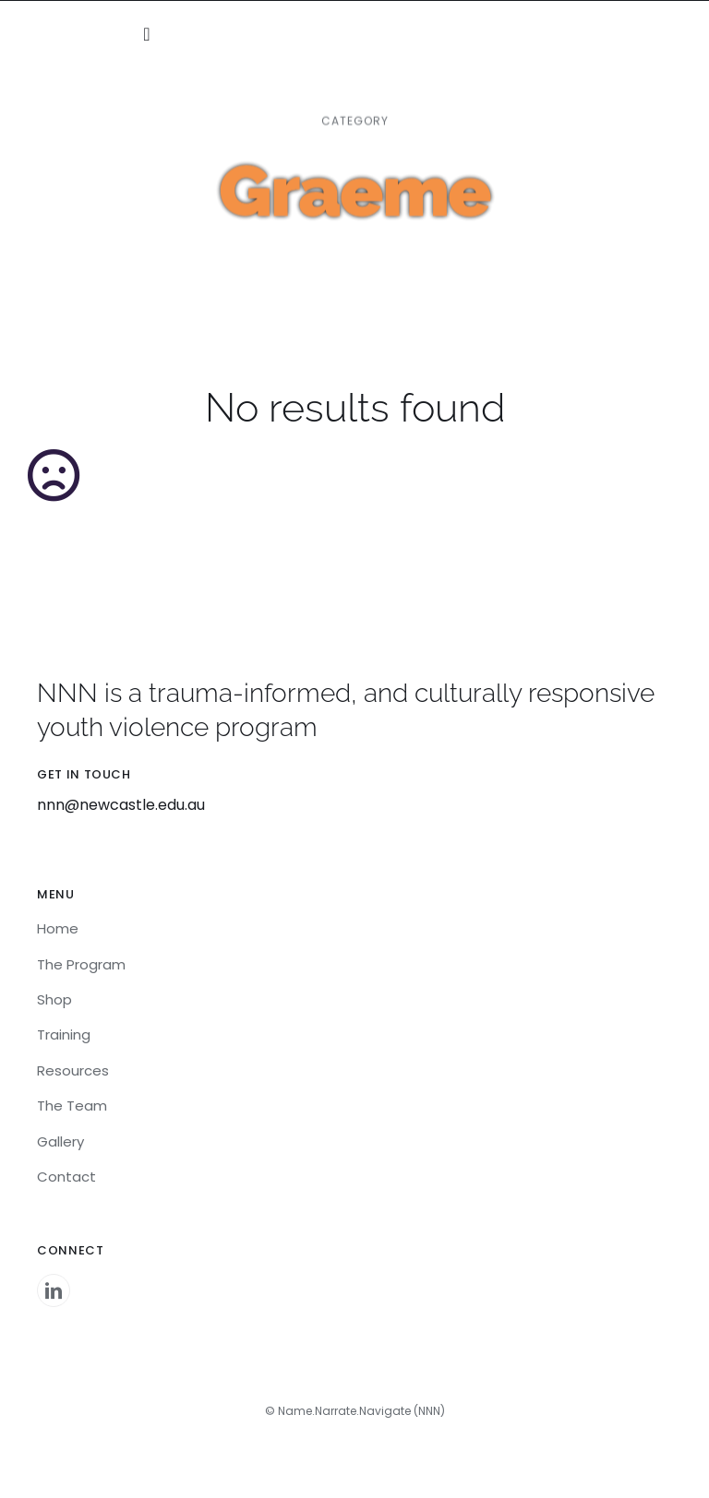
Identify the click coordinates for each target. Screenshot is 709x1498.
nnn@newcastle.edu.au (121, 804)
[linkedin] (53, 1290)
